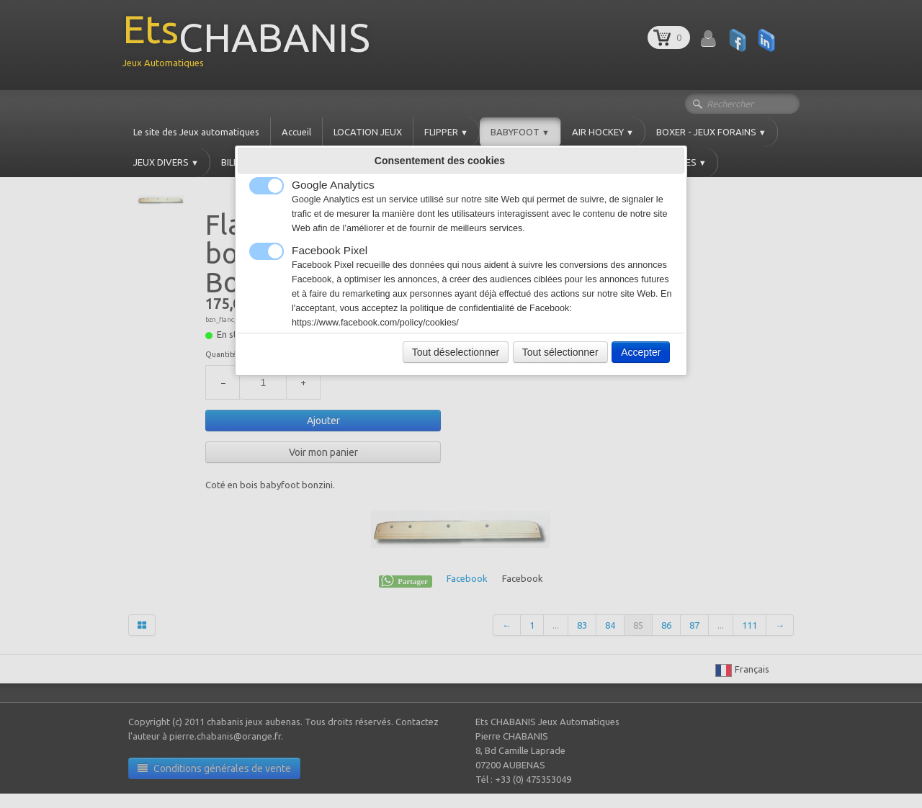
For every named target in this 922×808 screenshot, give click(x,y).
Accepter (641, 352)
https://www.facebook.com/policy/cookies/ (375, 323)
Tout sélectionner (560, 352)
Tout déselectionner (455, 352)
